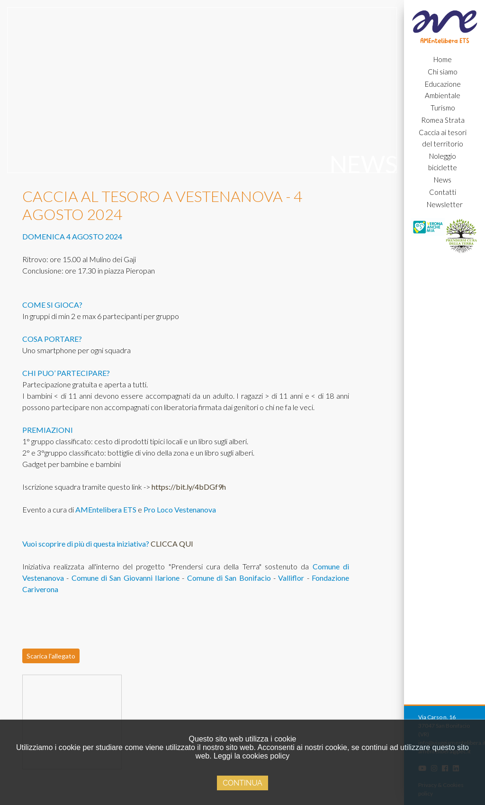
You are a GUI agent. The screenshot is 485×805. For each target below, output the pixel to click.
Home (442, 59)
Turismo (443, 107)
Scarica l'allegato (51, 656)
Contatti (442, 192)
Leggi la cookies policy (251, 756)
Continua (242, 782)
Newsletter (445, 204)
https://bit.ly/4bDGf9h (189, 486)
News (442, 179)
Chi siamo (443, 71)
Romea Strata (443, 120)
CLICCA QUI (172, 543)
